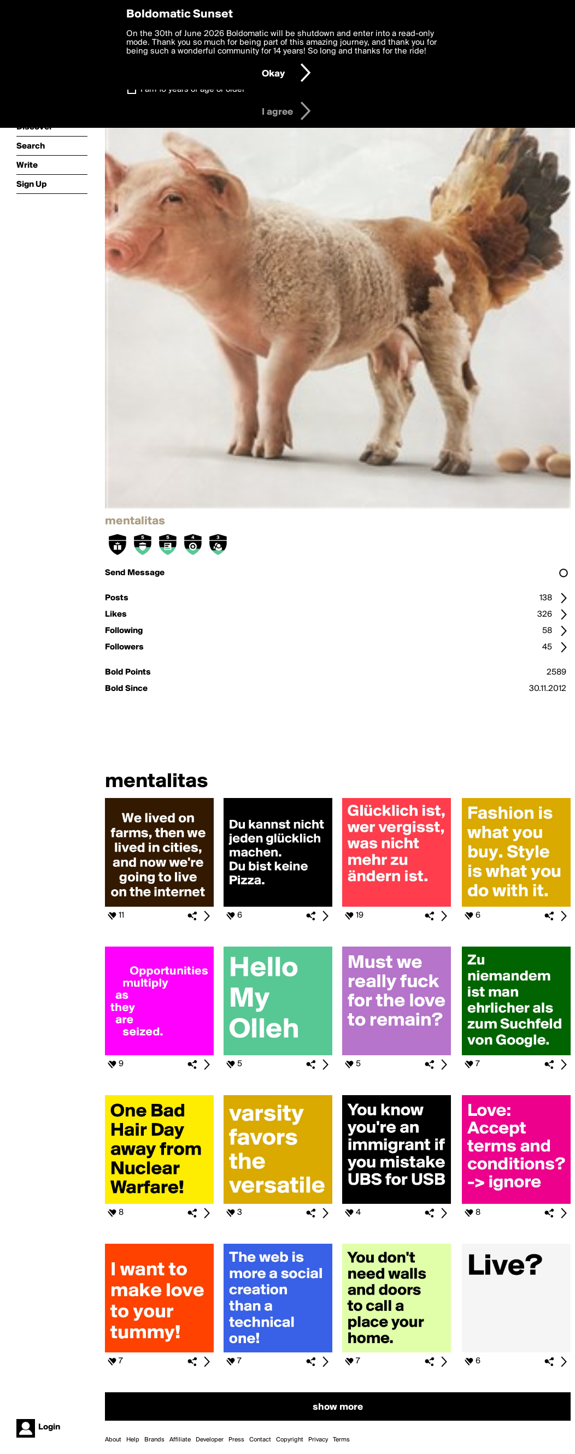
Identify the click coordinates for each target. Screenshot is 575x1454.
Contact (260, 1440)
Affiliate (180, 1440)
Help (132, 1440)
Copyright (289, 1440)
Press (236, 1440)
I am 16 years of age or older (192, 89)
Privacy (318, 1440)
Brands (154, 1440)
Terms (341, 1440)
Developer (210, 1440)
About (113, 1440)
